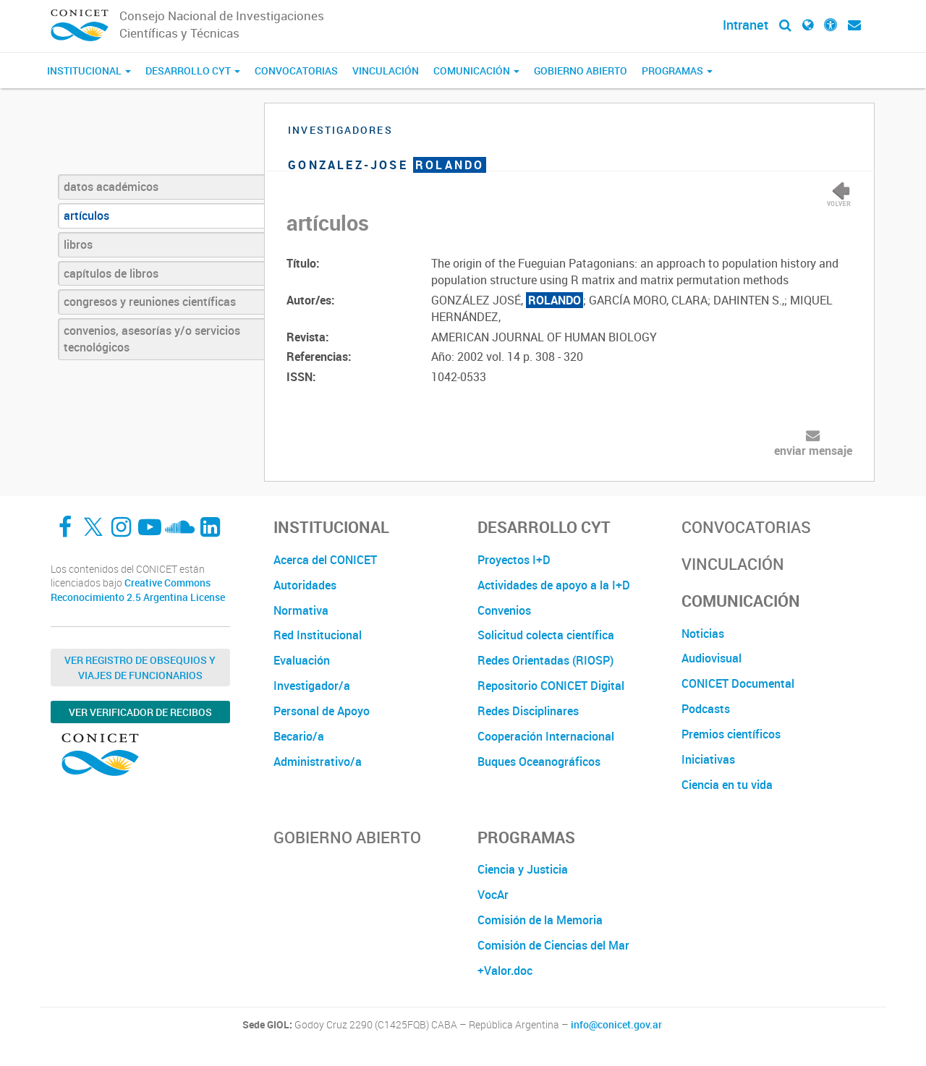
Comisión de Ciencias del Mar (553, 945)
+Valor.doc (504, 970)
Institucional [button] (89, 70)
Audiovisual (711, 658)
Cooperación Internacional (545, 736)
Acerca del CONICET (325, 560)
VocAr (493, 895)
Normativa (300, 610)
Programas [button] (677, 70)
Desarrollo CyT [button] (192, 70)
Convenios (504, 610)
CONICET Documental (737, 683)
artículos (86, 215)
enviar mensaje (813, 451)
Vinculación (385, 70)
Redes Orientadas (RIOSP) (545, 660)
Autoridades (304, 585)
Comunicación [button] (476, 70)
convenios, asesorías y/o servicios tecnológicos (152, 339)
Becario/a (298, 736)
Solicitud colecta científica (545, 635)
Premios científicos (731, 734)
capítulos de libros (111, 273)
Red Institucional (317, 635)
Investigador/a (311, 686)
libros (78, 244)
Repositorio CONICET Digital (550, 686)
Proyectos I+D (514, 560)
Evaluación (301, 660)
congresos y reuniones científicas (150, 302)
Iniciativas (708, 759)
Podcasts (705, 709)
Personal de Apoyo (321, 711)
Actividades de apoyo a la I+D (553, 585)
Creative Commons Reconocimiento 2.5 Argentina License (138, 589)
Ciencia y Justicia (522, 869)
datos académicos (111, 187)
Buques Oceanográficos (538, 761)
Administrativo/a (317, 761)
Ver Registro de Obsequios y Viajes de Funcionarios (140, 667)
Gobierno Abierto (580, 70)
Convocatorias (296, 70)
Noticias (702, 633)
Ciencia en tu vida (727, 785)
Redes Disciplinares (528, 711)
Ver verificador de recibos (140, 712)
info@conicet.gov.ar (616, 1024)
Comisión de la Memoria (540, 920)
